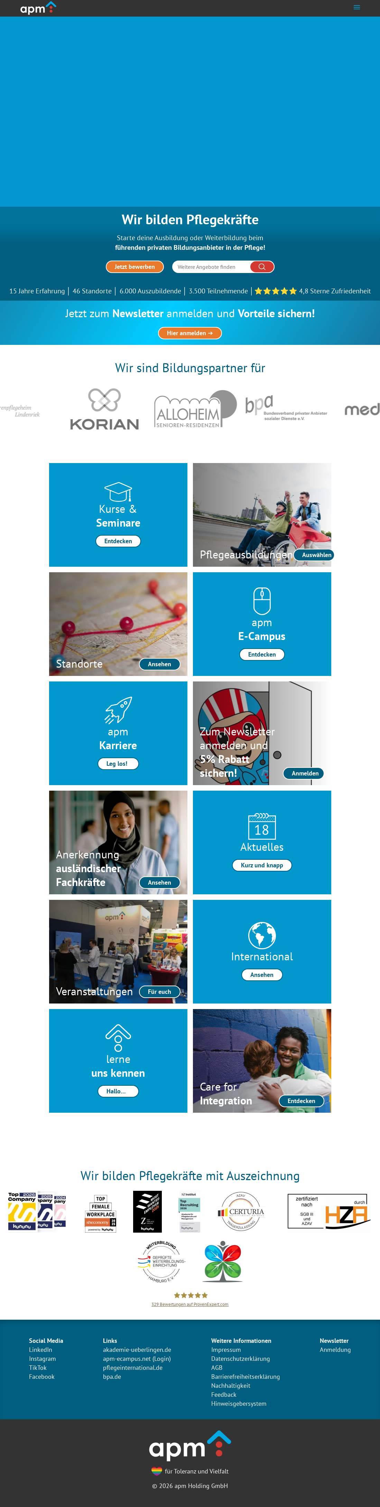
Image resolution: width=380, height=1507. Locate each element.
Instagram (42, 1359)
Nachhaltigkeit (230, 1386)
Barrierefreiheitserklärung (245, 1377)
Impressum (226, 1350)
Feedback (224, 1394)
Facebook (42, 1377)
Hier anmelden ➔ (190, 333)
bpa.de (112, 1377)
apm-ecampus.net (127, 1359)
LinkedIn (40, 1350)
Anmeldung (335, 1350)
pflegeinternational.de (133, 1368)
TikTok (38, 1368)
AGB (217, 1368)
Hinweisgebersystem (239, 1403)
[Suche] (223, 267)
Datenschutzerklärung (240, 1359)
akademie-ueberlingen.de (137, 1350)
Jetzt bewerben (135, 267)
